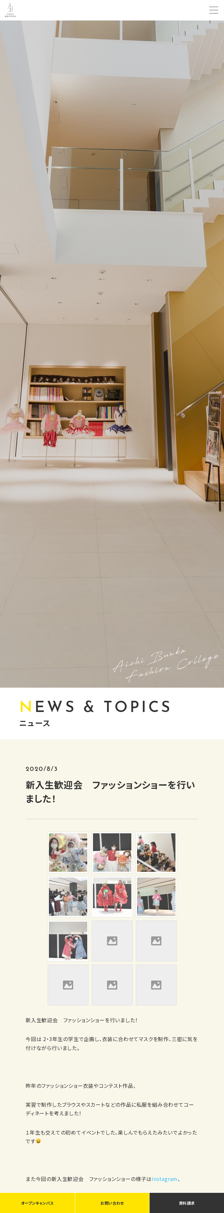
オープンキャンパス (37, 1203)
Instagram (165, 1179)
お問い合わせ (112, 1203)
